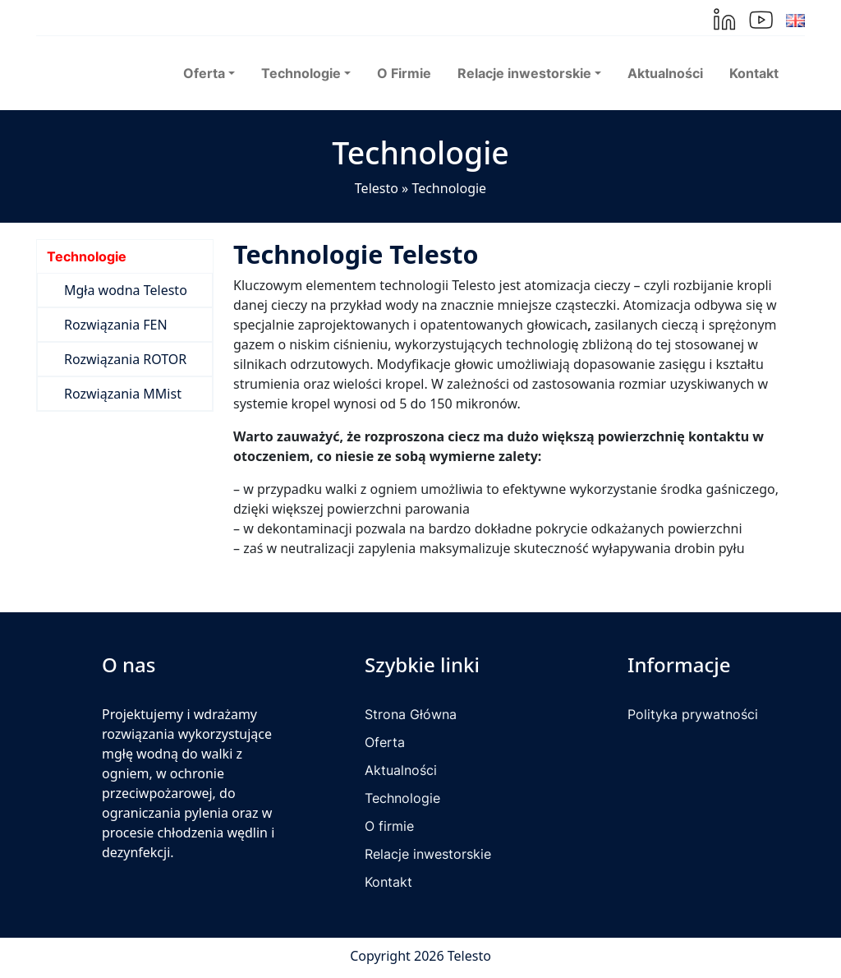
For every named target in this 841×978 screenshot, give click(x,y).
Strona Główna (411, 714)
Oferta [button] (204, 73)
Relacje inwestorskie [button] (524, 73)
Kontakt (754, 73)
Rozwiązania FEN (116, 325)
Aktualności (665, 73)
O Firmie (404, 73)
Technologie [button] (301, 73)
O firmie (389, 826)
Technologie (86, 256)
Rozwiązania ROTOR (125, 359)
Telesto (376, 188)
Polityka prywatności (692, 714)
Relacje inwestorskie (428, 854)
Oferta (385, 742)
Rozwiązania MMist (123, 394)
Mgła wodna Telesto (125, 290)
